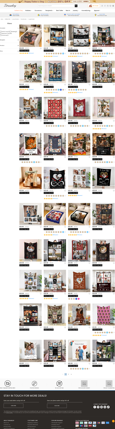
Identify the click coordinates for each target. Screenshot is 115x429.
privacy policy (9, 412)
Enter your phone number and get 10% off (58, 400)
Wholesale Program (56, 422)
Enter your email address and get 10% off (14, 400)
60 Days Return (32, 426)
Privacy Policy (7, 426)
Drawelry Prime (55, 424)
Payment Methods (33, 424)
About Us (6, 422)
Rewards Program (56, 426)
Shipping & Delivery (33, 422)
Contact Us (7, 424)
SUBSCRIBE (13, 405)
